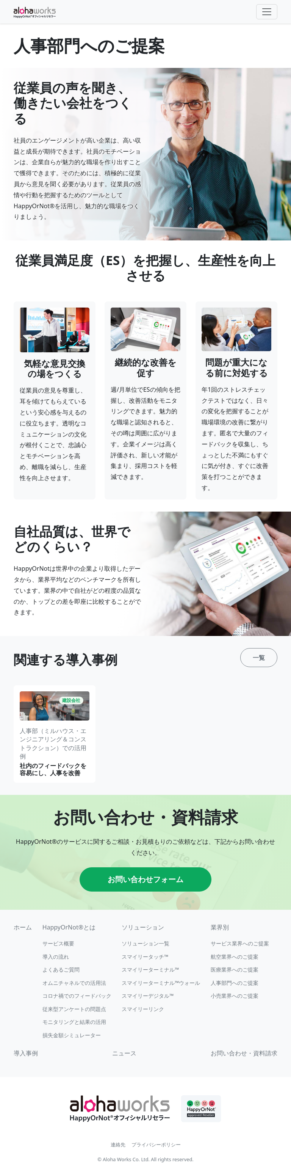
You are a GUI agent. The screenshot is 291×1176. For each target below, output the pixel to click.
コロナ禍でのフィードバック (76, 995)
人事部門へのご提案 (234, 982)
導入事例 (26, 1053)
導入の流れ (55, 956)
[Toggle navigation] (266, 11)
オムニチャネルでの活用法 (74, 982)
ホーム (23, 927)
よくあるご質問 (61, 969)
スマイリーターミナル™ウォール (161, 982)
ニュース (124, 1053)
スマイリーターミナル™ (150, 969)
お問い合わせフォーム (145, 879)
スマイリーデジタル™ (148, 995)
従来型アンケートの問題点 (74, 1009)
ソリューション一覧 (145, 943)
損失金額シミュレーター (71, 1035)
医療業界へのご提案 (234, 969)
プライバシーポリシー (156, 1144)
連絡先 (118, 1144)
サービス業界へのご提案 (240, 943)
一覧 (259, 657)
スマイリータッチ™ (145, 956)
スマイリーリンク (143, 1009)
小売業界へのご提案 (234, 995)
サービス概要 (58, 943)
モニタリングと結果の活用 (74, 1021)
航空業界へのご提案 (234, 956)
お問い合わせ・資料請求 (244, 1053)
